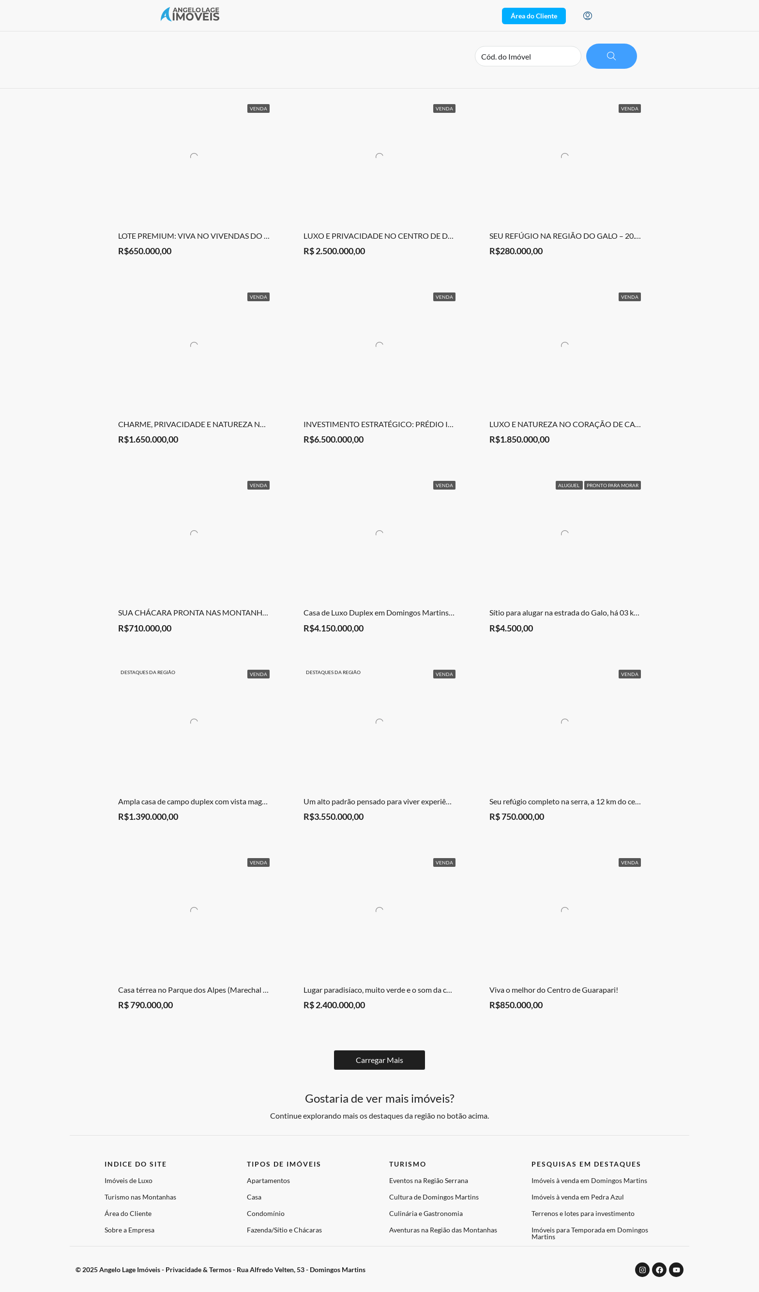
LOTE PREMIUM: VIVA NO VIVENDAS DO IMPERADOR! (215, 235)
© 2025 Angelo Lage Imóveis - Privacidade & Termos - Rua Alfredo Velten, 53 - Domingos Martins (220, 1269)
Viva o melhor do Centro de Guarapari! (553, 989)
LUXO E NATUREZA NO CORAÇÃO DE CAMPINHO (578, 424)
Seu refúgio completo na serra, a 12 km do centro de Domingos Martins (606, 801)
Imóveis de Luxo (128, 1180)
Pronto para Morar (612, 485)
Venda (258, 108)
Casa (254, 1197)
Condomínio (266, 1213)
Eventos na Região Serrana (428, 1180)
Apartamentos (268, 1180)
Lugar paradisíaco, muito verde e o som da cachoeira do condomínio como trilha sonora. (448, 989)
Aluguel (569, 485)
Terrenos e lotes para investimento (583, 1213)
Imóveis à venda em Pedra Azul (577, 1197)
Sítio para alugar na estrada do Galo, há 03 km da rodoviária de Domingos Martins (624, 612)
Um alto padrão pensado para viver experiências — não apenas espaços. (421, 801)
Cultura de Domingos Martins (434, 1197)
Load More (380, 1059)
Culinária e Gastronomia (426, 1213)
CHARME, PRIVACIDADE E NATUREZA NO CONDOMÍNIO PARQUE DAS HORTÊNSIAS (268, 424)
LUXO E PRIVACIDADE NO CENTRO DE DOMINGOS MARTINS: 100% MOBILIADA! (447, 235)
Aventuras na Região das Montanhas (443, 1230)
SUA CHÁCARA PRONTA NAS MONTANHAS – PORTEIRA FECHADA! (237, 612)
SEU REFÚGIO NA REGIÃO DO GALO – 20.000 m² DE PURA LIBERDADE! (613, 235)
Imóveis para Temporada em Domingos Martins (589, 1233)
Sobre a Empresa (129, 1230)
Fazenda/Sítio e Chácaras (284, 1230)
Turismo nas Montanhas (140, 1197)
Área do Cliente (128, 1213)
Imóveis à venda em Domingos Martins (589, 1180)
